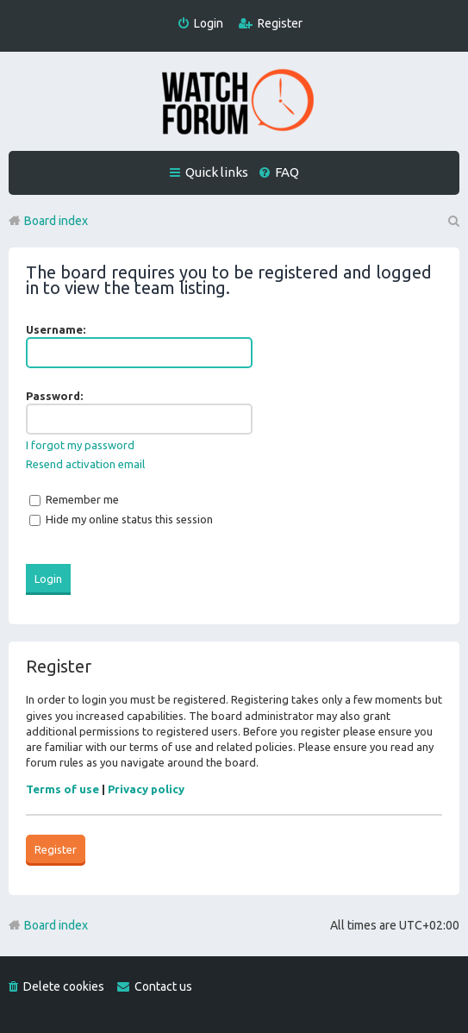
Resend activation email (85, 464)
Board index (56, 925)
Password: (54, 396)
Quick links (216, 172)
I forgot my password (80, 445)
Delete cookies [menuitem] (63, 986)
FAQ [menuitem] (287, 172)
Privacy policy (146, 789)
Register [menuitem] (280, 23)
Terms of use (62, 789)
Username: (55, 329)
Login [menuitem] (208, 23)
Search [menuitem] (452, 221)
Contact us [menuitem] (163, 986)
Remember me (74, 499)
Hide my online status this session (121, 519)
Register (55, 849)
